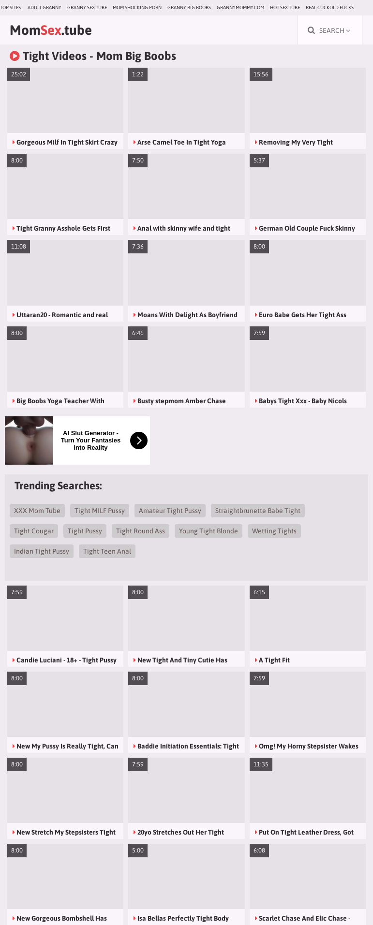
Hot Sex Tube (285, 7)
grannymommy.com (240, 7)
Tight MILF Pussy (100, 510)
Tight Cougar (34, 531)
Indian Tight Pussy (41, 551)
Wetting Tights (274, 531)
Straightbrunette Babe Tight (257, 510)
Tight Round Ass (140, 531)
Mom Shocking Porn (137, 7)
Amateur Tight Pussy (170, 510)
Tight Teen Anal (107, 551)
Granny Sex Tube (87, 7)
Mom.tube (51, 30)
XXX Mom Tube (37, 510)
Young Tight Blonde (208, 531)
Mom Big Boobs (136, 55)
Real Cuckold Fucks (330, 7)
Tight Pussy (85, 531)
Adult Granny (44, 7)
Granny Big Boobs (189, 7)
